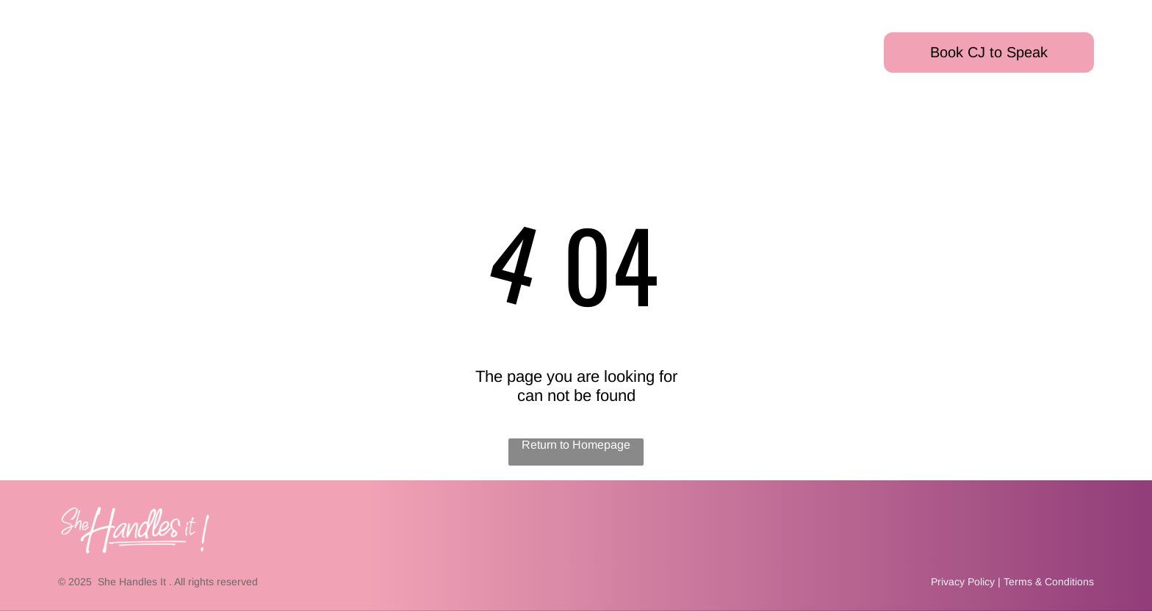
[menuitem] (78, 38)
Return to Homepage (576, 444)
